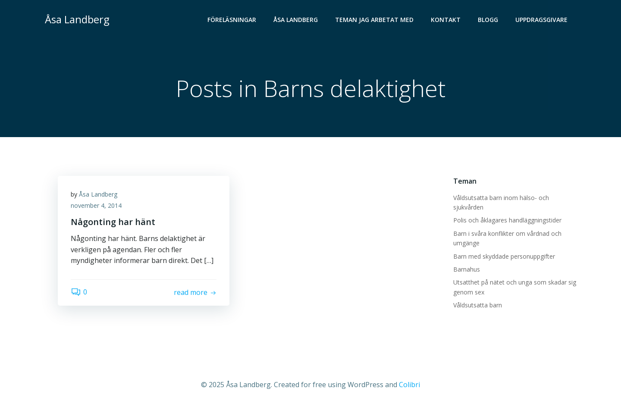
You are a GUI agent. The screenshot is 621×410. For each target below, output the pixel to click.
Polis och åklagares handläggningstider (507, 220)
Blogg (488, 20)
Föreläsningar (231, 20)
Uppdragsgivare (541, 20)
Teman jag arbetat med (374, 20)
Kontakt (446, 20)
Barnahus (466, 269)
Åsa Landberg (295, 20)
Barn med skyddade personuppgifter (504, 256)
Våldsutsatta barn (477, 305)
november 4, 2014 (96, 205)
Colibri (409, 384)
